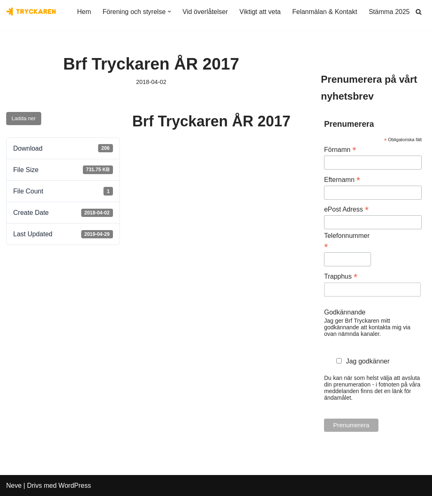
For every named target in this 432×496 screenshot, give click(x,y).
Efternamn (342, 179)
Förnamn (340, 149)
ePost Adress (346, 209)
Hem (84, 11)
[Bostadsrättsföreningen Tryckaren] (31, 11)
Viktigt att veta (260, 11)
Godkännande (345, 312)
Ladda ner (24, 118)
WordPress (75, 485)
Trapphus (340, 276)
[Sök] (419, 12)
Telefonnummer (346, 241)
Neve (13, 485)
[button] (169, 11)
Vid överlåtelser (205, 11)
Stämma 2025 (389, 11)
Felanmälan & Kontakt (324, 11)
